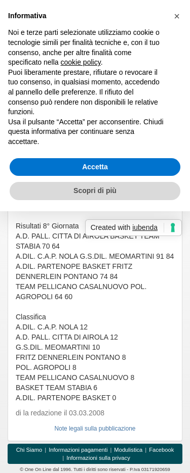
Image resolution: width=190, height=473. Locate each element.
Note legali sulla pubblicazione (95, 428)
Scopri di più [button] (95, 190)
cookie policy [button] (81, 62)
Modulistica (128, 450)
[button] (177, 16)
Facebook (161, 450)
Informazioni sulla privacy (98, 458)
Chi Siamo (29, 450)
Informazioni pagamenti (78, 450)
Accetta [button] (95, 167)
